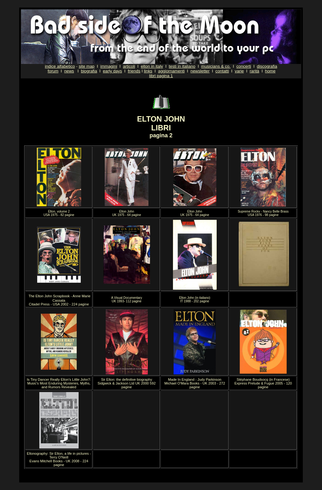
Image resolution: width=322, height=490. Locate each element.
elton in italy (152, 66)
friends (134, 71)
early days (112, 71)
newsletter (200, 71)
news (69, 71)
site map (86, 66)
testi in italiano (182, 66)
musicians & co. (215, 66)
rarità (254, 71)
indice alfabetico (60, 66)
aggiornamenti (171, 71)
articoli (129, 66)
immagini (108, 66)
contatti (222, 71)
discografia (267, 66)
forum (53, 71)
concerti (243, 66)
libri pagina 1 (161, 75)
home (270, 71)
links (148, 71)
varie (239, 71)
